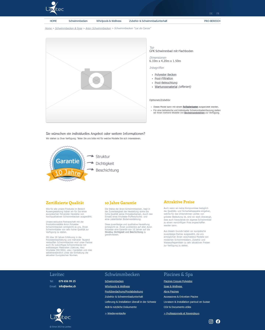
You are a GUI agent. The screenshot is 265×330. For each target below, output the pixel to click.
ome (49, 28)
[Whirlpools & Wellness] (108, 21)
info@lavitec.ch (67, 286)
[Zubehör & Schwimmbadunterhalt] (148, 21)
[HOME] (53, 21)
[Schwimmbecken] (78, 21)
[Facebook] (218, 321)
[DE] (211, 13)
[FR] (218, 13)
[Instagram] (211, 321)
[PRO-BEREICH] (212, 21)
